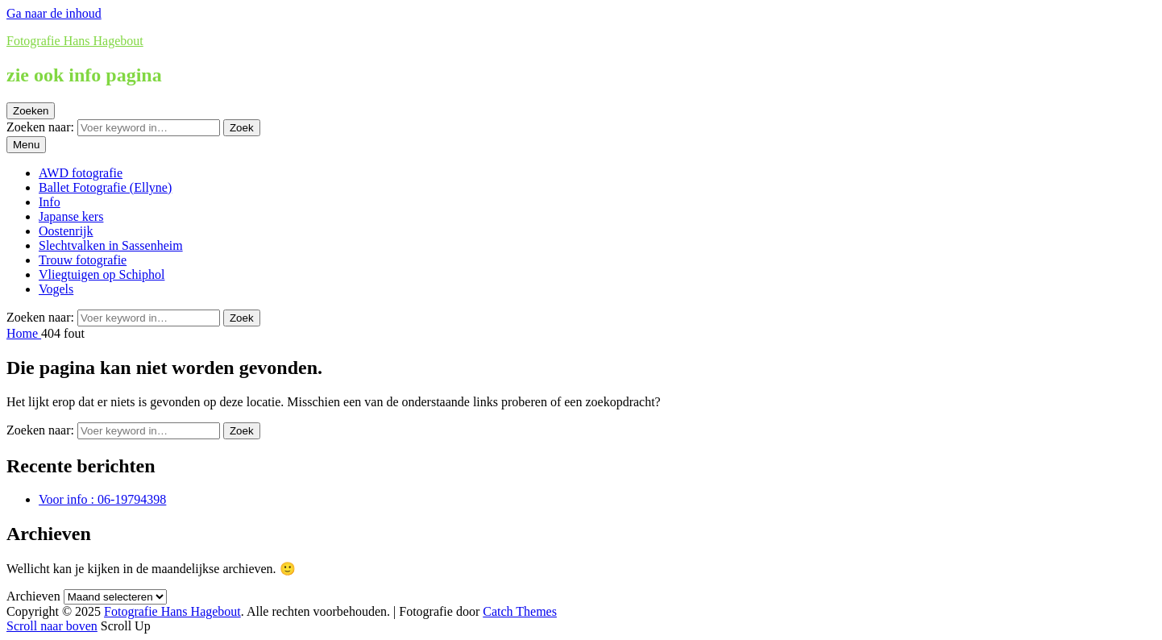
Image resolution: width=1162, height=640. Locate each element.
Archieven (33, 596)
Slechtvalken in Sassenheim (111, 245)
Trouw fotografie (83, 260)
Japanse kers (71, 216)
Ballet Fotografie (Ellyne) (105, 187)
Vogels (56, 289)
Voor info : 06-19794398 (102, 499)
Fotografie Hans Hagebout (74, 41)
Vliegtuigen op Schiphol (101, 274)
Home (23, 333)
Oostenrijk (66, 231)
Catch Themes (520, 611)
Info (49, 202)
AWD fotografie (80, 173)
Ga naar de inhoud (54, 13)
